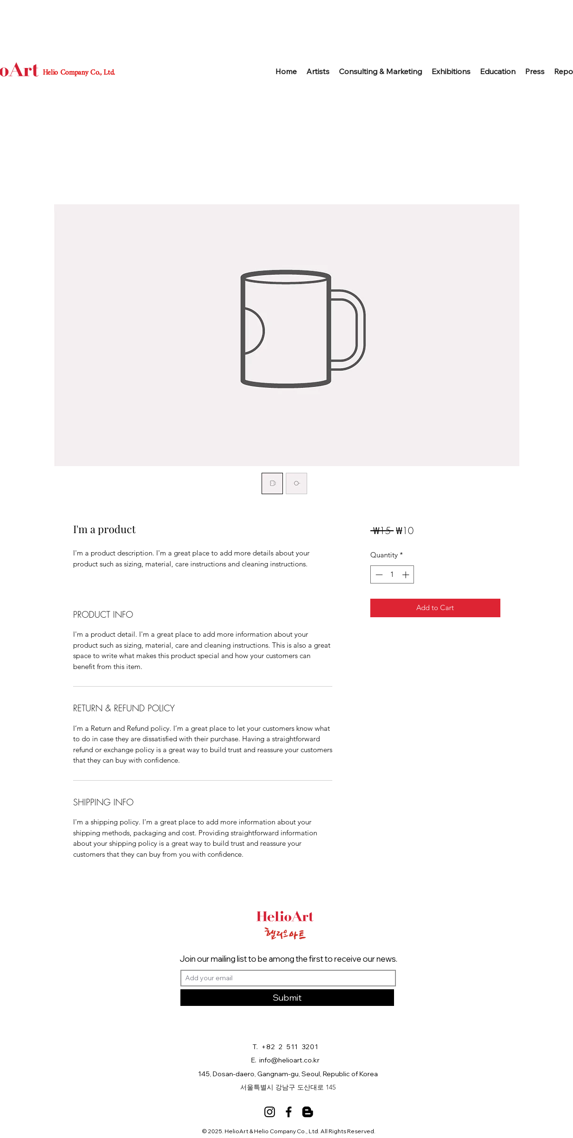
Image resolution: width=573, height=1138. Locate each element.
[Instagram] (270, 1112)
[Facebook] (289, 1112)
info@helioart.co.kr (289, 1060)
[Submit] (287, 997)
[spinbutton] (392, 574)
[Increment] (406, 574)
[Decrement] (378, 574)
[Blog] (308, 1112)
